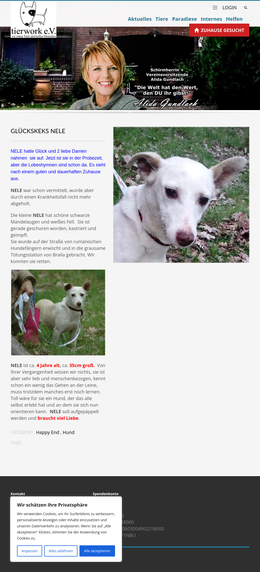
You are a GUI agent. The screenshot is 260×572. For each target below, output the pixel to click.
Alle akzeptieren (97, 550)
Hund (68, 432)
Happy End (47, 432)
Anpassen (30, 550)
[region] (66, 529)
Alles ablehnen (61, 550)
